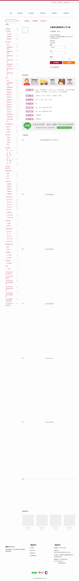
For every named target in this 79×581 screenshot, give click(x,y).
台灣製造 (8, 252)
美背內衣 (9, 109)
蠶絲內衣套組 (10, 69)
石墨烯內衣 (10, 116)
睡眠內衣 (9, 94)
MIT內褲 (9, 255)
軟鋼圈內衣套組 (10, 52)
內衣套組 (8, 42)
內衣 (7, 78)
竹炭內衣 (9, 112)
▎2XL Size (9, 204)
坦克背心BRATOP (8, 167)
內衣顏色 (8, 148)
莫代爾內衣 (10, 114)
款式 (8, 176)
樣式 (8, 178)
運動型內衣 (9, 170)
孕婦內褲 (9, 263)
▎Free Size (10, 199)
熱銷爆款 (9, 36)
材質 (8, 173)
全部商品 (26, 21)
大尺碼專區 (9, 212)
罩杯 (8, 44)
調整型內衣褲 (9, 244)
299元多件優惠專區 (9, 277)
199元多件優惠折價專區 (9, 273)
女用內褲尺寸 (9, 197)
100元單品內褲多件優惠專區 (9, 294)
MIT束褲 (9, 257)
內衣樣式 (8, 134)
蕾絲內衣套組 (10, 61)
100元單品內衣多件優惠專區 (9, 282)
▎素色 (8, 137)
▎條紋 (8, 140)
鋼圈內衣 (9, 89)
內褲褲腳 (9, 194)
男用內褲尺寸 (9, 228)
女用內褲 (8, 181)
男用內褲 (8, 220)
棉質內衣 (9, 104)
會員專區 (66, 13)
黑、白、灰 (10, 150)
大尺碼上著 (10, 217)
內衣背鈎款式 (9, 124)
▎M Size (9, 202)
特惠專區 (55, 13)
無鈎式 (8, 131)
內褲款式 (9, 186)
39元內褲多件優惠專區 (9, 304)
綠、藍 (8, 163)
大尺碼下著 (10, 215)
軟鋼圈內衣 (10, 87)
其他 (8, 144)
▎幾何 (8, 142)
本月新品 (9, 34)
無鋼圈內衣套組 (10, 48)
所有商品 (43, 13)
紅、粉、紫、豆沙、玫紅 (10, 154)
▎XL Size (9, 207)
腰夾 (8, 247)
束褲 (8, 249)
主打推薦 (31, 13)
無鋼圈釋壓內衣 (10, 83)
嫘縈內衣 (9, 107)
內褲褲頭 (9, 191)
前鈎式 (8, 129)
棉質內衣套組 (10, 73)
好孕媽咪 (8, 260)
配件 (7, 266)
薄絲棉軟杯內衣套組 (10, 65)
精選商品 (8, 29)
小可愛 (8, 269)
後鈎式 (8, 126)
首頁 (10, 13)
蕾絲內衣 (9, 92)
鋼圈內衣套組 (10, 56)
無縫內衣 (9, 99)
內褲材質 (9, 184)
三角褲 (8, 223)
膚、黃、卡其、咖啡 (10, 160)
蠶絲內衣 (9, 102)
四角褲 (8, 225)
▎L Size (9, 209)
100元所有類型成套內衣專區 (9, 288)
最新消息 (20, 13)
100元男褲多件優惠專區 (9, 300)
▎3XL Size (9, 241)
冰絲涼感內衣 (10, 120)
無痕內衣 (9, 97)
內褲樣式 (9, 189)
